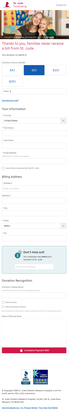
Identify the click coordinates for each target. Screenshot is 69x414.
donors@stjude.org (10, 407)
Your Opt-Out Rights (48, 407)
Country (6, 115)
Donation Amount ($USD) (13, 62)
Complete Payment (34, 350)
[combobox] (16, 266)
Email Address (9, 152)
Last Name (8, 140)
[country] (34, 121)
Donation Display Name (12, 287)
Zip (4, 233)
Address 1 (7, 183)
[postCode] (34, 238)
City (4, 208)
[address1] (34, 188)
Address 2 (6, 195)
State (5, 220)
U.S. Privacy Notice (29, 407)
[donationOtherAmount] (34, 91)
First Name (8, 127)
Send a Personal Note (11, 316)
